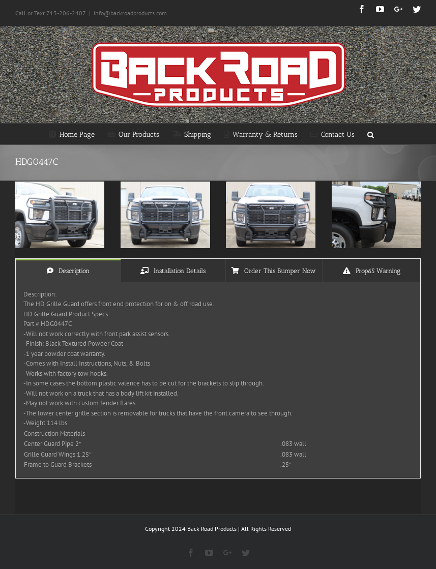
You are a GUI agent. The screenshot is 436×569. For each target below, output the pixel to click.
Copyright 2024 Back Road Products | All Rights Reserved (218, 528)
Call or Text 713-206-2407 (50, 13)
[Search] (370, 134)
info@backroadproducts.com (130, 13)
